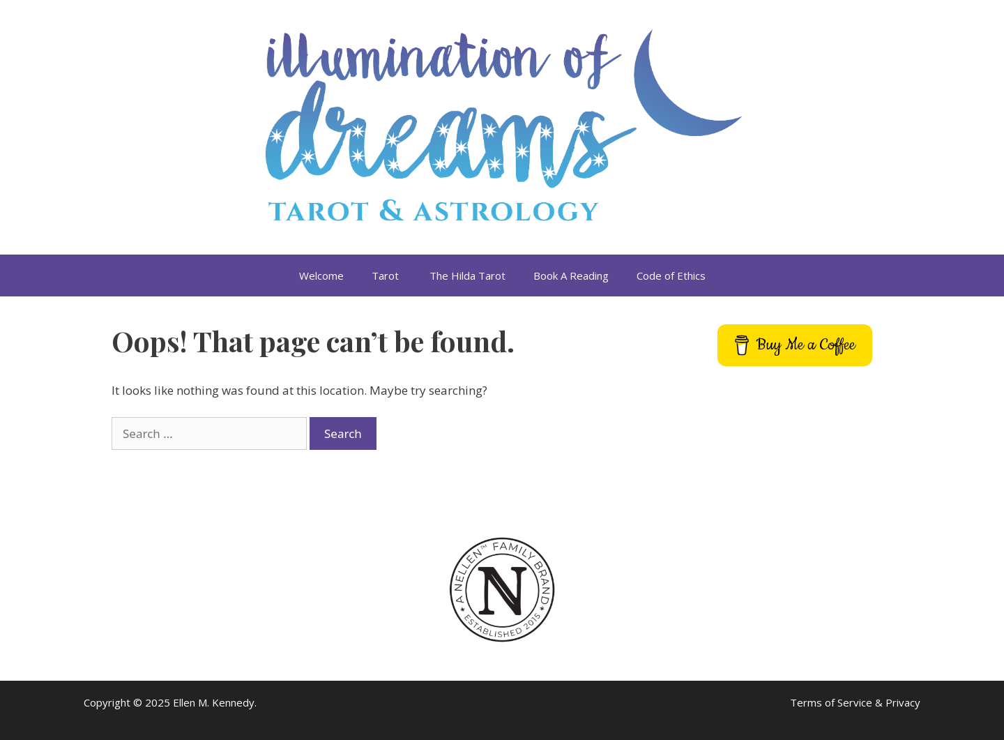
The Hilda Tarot (467, 275)
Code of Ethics (671, 275)
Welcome (321, 275)
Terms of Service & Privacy (855, 702)
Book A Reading (571, 275)
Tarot (387, 275)
